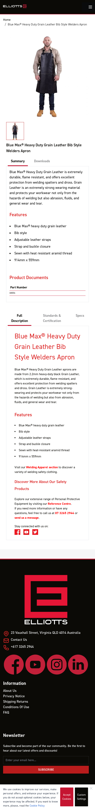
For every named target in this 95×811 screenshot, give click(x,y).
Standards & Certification (52, 318)
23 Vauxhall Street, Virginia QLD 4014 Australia (45, 633)
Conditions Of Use (16, 707)
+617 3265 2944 (22, 646)
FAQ (6, 712)
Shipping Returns (15, 701)
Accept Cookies (66, 797)
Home (7, 20)
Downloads (42, 161)
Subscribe (46, 770)
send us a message (27, 518)
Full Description (19, 318)
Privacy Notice (14, 696)
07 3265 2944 (64, 513)
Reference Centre (59, 504)
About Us (9, 691)
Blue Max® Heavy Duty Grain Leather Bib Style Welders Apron (47, 24)
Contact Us (19, 640)
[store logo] (15, 6)
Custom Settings (81, 797)
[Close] (91, 788)
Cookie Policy (37, 806)
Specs (80, 315)
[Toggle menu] (90, 7)
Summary (18, 161)
